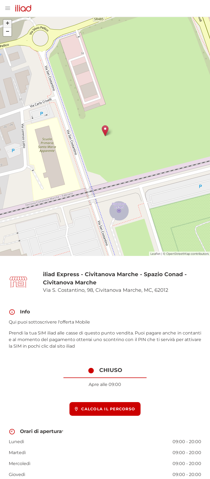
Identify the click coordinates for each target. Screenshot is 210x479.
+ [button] (7, 24)
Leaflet (155, 254)
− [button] (7, 32)
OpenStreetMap (178, 254)
